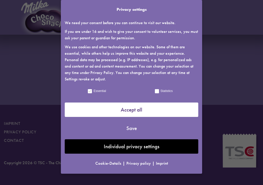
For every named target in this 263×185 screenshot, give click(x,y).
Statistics (163, 89)
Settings (71, 77)
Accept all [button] (131, 107)
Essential (96, 89)
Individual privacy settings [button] (131, 144)
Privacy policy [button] (139, 161)
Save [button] (131, 126)
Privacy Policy (102, 70)
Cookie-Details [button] (108, 161)
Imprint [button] (162, 161)
